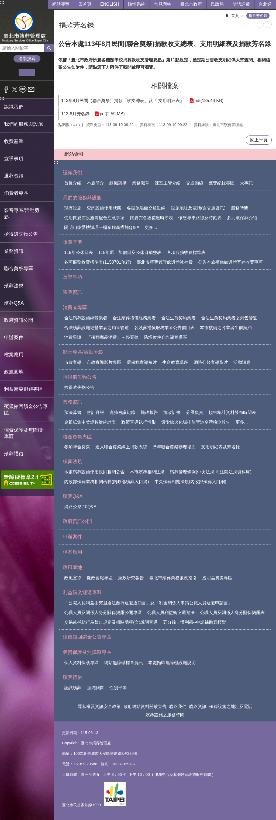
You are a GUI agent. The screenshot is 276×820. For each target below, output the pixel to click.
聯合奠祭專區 (77, 436)
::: (2, 2)
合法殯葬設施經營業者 (85, 318)
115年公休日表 (78, 252)
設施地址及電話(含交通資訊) (198, 208)
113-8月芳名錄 (75, 113)
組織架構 (118, 183)
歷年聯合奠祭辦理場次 (174, 447)
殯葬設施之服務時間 (165, 715)
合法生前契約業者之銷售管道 (229, 318)
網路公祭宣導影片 (211, 362)
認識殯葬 (72, 687)
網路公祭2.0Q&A (80, 506)
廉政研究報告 (131, 577)
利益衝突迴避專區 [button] (23, 389)
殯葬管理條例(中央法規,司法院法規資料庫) (210, 472)
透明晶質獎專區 (217, 577)
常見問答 (162, 4)
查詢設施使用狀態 (104, 208)
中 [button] (27, 72)
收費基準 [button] (13, 141)
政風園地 (72, 567)
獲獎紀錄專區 (221, 183)
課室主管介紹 (168, 183)
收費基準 (72, 242)
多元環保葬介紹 (242, 217)
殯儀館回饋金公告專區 (26, 410)
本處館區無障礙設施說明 (172, 662)
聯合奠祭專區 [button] (18, 268)
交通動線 (194, 183)
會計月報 (95, 412)
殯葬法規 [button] (13, 285)
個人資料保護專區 (81, 662)
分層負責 (194, 412)
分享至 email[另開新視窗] (31, 89)
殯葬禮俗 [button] (13, 453)
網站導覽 (61, 4)
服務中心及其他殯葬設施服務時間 (182, 774)
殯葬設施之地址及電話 (230, 706)
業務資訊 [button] (13, 251)
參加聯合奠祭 (77, 447)
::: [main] (62, 13)
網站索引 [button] (74, 154)
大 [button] (43, 72)
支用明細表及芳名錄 (220, 447)
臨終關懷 (95, 687)
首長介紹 (72, 183)
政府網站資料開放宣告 (145, 706)
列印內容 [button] (260, 24)
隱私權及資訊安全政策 (99, 706)
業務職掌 (140, 183)
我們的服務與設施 (82, 197)
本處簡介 (95, 183)
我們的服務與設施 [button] (23, 124)
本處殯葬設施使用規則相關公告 (94, 472)
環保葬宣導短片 (142, 362)
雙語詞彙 (241, 4)
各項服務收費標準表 (186, 252)
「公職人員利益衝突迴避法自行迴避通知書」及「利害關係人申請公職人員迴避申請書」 (148, 603)
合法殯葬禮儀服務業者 (134, 318)
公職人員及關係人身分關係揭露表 (232, 612)
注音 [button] (268, 24)
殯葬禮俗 (72, 677)
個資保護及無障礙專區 (87, 652)
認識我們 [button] (13, 107)
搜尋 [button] (49, 48)
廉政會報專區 (100, 577)
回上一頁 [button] (258, 140)
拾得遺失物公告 (80, 377)
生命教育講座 (175, 362)
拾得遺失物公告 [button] (21, 234)
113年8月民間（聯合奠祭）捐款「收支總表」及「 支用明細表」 (122, 100)
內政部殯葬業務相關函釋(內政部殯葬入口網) (106, 481)
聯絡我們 (178, 706)
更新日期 (69, 733)
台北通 (265, 4)
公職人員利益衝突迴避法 (171, 612)
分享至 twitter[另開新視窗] (15, 89)
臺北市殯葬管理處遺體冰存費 (165, 262)
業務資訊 (72, 402)
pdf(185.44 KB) (208, 100)
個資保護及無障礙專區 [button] (23, 433)
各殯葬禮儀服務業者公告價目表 (164, 327)
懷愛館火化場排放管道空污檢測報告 (195, 422)
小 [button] (10, 72)
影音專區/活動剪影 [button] (21, 213)
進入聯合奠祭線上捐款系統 (121, 447)
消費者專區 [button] (16, 193)
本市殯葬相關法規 (147, 472)
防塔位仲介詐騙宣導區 (165, 337)
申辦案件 (13, 337)
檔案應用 (13, 354)
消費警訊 (72, 337)
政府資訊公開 (18, 320)
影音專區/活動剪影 (83, 352)
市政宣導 (72, 362)
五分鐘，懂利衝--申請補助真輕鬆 (194, 622)
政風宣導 (72, 577)
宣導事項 (13, 158)
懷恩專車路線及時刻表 (200, 217)
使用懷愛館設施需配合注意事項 (94, 217)
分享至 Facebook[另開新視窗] (6, 89)
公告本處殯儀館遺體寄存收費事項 (230, 262)
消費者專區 (75, 307)
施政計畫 (172, 412)
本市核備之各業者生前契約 (226, 327)
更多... (151, 227)
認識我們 (72, 172)
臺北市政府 (191, 4)
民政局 (217, 4)
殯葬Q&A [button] (14, 303)
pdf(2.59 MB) (112, 113)
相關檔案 (165, 85)
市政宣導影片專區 (104, 362)
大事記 (246, 183)
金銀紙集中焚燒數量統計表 (90, 422)
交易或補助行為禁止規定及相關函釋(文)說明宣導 (111, 622)
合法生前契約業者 (178, 318)
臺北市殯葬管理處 (27, 27)
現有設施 (72, 208)
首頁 (235, 15)
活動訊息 (242, 362)
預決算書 (72, 412)
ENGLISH (109, 4)
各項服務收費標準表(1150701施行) (97, 262)
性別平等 (118, 687)
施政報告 (149, 412)
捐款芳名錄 (258, 15)
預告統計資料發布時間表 (232, 412)
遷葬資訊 (13, 176)
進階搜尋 (27, 58)
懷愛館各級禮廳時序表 (151, 217)
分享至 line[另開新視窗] (23, 89)
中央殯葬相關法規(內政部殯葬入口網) (190, 481)
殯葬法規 (72, 461)
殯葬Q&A (72, 496)
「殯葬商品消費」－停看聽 (113, 337)
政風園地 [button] (13, 372)
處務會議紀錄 (122, 412)
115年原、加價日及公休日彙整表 (130, 252)
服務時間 (239, 208)
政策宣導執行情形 (138, 422)
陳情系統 (136, 4)
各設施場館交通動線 (146, 208)
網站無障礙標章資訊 (123, 662)
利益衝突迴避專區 (82, 592)
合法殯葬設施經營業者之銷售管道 (96, 327)
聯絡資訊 (197, 706)
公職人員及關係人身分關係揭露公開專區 (103, 612)
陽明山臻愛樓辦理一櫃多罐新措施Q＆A (101, 227)
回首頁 (84, 4)
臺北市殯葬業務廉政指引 (173, 577)
